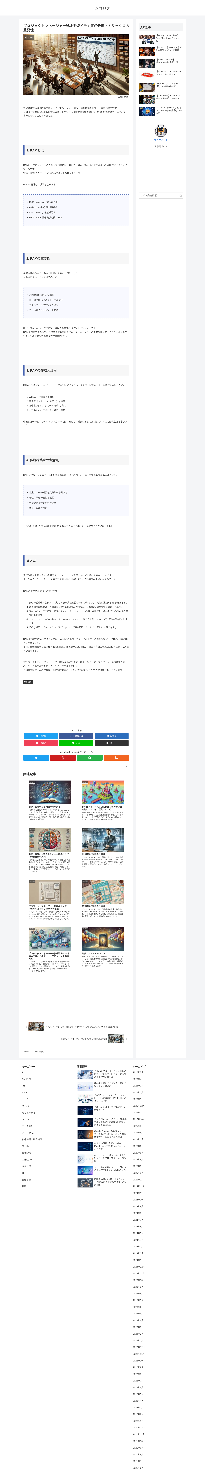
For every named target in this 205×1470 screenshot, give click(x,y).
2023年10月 (139, 1174)
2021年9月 (138, 1341)
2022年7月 (138, 1274)
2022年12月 (139, 1241)
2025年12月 (139, 999)
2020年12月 (139, 1401)
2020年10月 (139, 1415)
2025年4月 (138, 1053)
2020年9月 (138, 1422)
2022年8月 (138, 1267)
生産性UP (27, 1053)
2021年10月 (139, 1334)
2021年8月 (138, 1348)
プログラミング (30, 1026)
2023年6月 (138, 1200)
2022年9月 (138, 1261)
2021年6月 (138, 1361)
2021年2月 (138, 1388)
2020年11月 (139, 1408)
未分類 (25, 1039)
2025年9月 (138, 1019)
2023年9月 (138, 1180)
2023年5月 (138, 1207)
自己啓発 (28, 682)
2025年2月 (138, 1066)
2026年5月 (138, 966)
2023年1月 (138, 1234)
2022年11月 (139, 1247)
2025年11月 (139, 1006)
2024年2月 (138, 1147)
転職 (24, 1080)
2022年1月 (138, 1314)
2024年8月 (138, 1106)
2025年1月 (138, 1073)
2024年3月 (138, 1140)
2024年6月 (138, 1120)
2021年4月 (138, 1375)
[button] (180, 196)
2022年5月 (138, 1287)
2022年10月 (139, 1254)
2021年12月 (139, 1321)
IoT (23, 979)
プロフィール (161, 140)
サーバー (26, 999)
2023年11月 (139, 1167)
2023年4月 (138, 1214)
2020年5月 (138, 1448)
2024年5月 (138, 1127)
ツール (25, 1013)
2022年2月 (138, 1308)
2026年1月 (138, 992)
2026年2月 (138, 986)
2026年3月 (138, 979)
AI (23, 966)
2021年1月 (138, 1395)
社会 (24, 1066)
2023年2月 (138, 1227)
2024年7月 (138, 1113)
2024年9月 (138, 1100)
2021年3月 (138, 1381)
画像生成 (26, 1060)
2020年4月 (138, 1455)
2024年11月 (139, 1086)
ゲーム (25, 992)
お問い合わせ (177, 1466)
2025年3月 (138, 1060)
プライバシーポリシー (160, 1466)
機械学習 (26, 1046)
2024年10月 (139, 1093)
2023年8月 (138, 1187)
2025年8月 (138, 1026)
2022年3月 (138, 1301)
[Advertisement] (76, 132)
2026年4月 (138, 972)
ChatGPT (26, 972)
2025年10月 (139, 1013)
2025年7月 (138, 1033)
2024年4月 (138, 1133)
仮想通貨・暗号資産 (32, 1033)
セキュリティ (29, 1006)
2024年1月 (138, 1153)
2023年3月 (138, 1220)
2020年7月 (138, 1435)
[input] (161, 196)
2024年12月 (139, 1080)
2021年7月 (138, 1355)
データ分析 (27, 1019)
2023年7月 (138, 1194)
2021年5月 (138, 1368)
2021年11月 (139, 1328)
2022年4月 (138, 1294)
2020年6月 (138, 1442)
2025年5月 (138, 1046)
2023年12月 (139, 1160)
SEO (24, 986)
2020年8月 (138, 1428)
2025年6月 (138, 1039)
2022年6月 (138, 1281)
